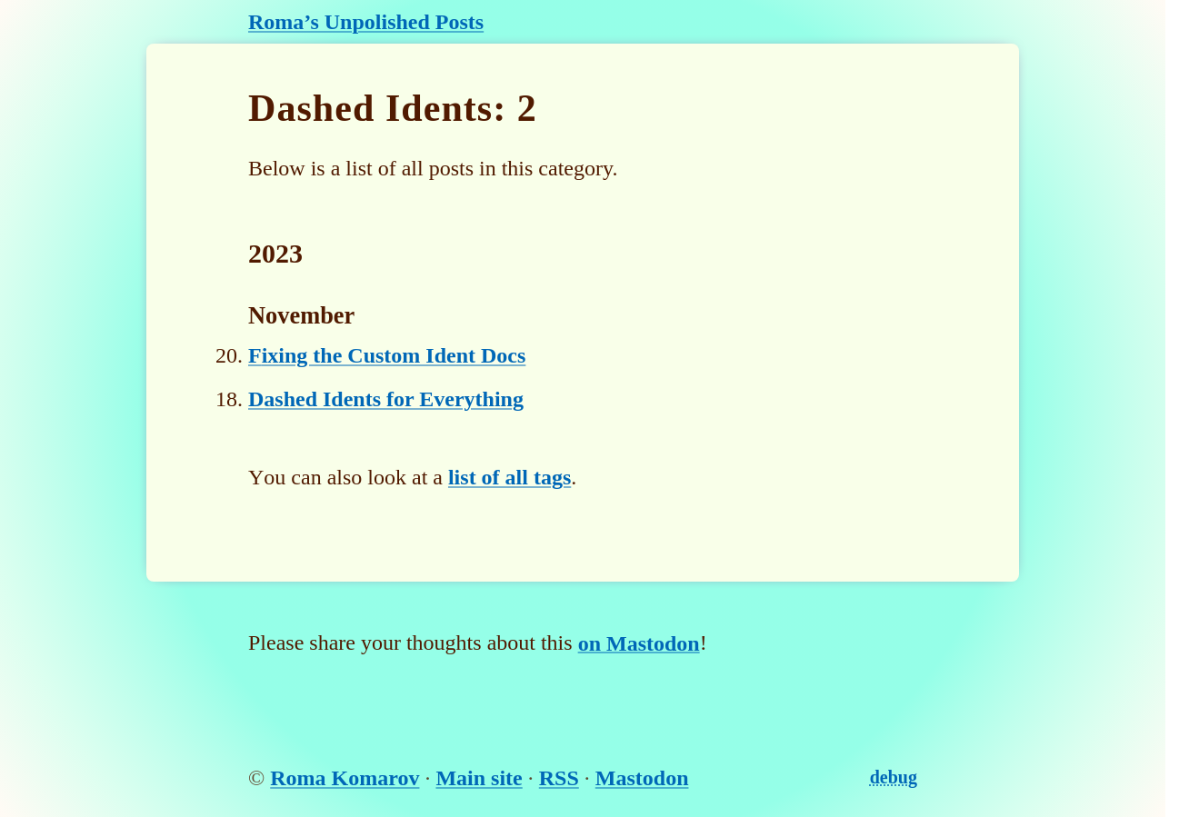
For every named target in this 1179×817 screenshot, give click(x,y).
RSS (559, 778)
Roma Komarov (344, 778)
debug (893, 777)
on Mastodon (639, 642)
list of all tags (509, 477)
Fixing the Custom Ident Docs (386, 355)
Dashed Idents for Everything (386, 399)
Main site (478, 778)
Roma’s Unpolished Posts (366, 22)
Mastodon (642, 778)
